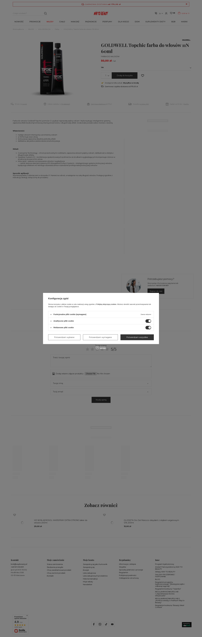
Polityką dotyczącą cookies (106, 304)
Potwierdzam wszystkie (137, 337)
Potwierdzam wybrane (64, 337)
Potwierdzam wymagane (100, 337)
